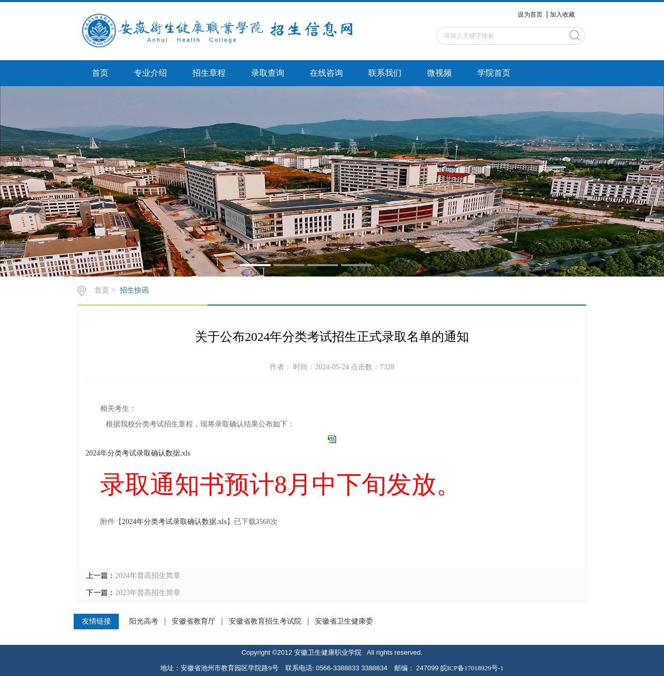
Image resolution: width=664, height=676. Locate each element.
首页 (100, 72)
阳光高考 (143, 621)
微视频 (439, 72)
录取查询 (267, 72)
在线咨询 (326, 72)
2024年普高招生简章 (148, 576)
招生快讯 (134, 290)
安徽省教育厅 (193, 621)
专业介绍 (150, 72)
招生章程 (209, 72)
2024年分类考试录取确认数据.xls (138, 453)
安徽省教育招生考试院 (265, 621)
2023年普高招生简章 (148, 593)
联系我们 (385, 72)
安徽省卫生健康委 (344, 621)
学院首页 (493, 72)
